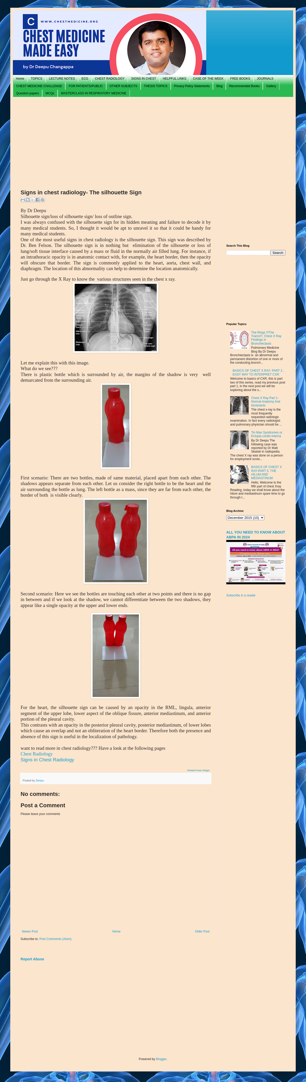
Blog (219, 86)
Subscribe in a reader (241, 595)
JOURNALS (265, 78)
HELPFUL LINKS (174, 78)
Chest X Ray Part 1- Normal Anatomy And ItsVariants (265, 401)
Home (20, 78)
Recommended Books (244, 86)
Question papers (27, 93)
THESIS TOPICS (155, 86)
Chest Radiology (37, 753)
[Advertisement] (153, 141)
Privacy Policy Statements (192, 86)
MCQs (50, 93)
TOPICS (36, 78)
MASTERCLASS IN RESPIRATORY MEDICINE (94, 93)
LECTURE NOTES (62, 78)
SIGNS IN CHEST (143, 78)
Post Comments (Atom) (55, 939)
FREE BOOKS (240, 78)
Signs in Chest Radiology (47, 759)
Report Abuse (32, 959)
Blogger (161, 1059)
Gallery (271, 86)
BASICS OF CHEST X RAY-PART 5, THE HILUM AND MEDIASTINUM (266, 472)
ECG (85, 78)
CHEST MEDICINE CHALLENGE (39, 86)
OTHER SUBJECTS (123, 86)
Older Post (202, 931)
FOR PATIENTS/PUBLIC (86, 86)
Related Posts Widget (198, 770)
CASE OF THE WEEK (208, 78)
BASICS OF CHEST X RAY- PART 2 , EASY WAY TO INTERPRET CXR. (258, 372)
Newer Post (30, 931)
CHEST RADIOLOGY (109, 78)
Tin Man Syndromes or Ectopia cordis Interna (266, 434)
